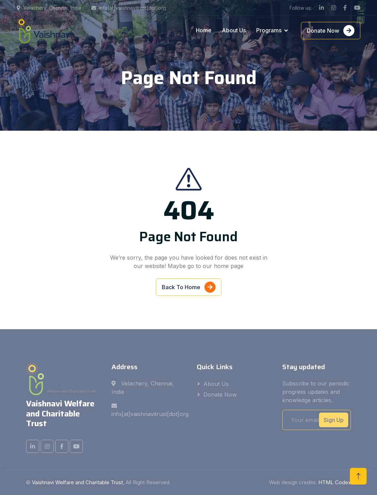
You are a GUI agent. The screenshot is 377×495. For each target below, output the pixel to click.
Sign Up (334, 419)
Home (203, 30)
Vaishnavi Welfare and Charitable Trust (77, 482)
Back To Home (189, 288)
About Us (234, 30)
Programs (269, 30)
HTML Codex (334, 482)
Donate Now (330, 30)
